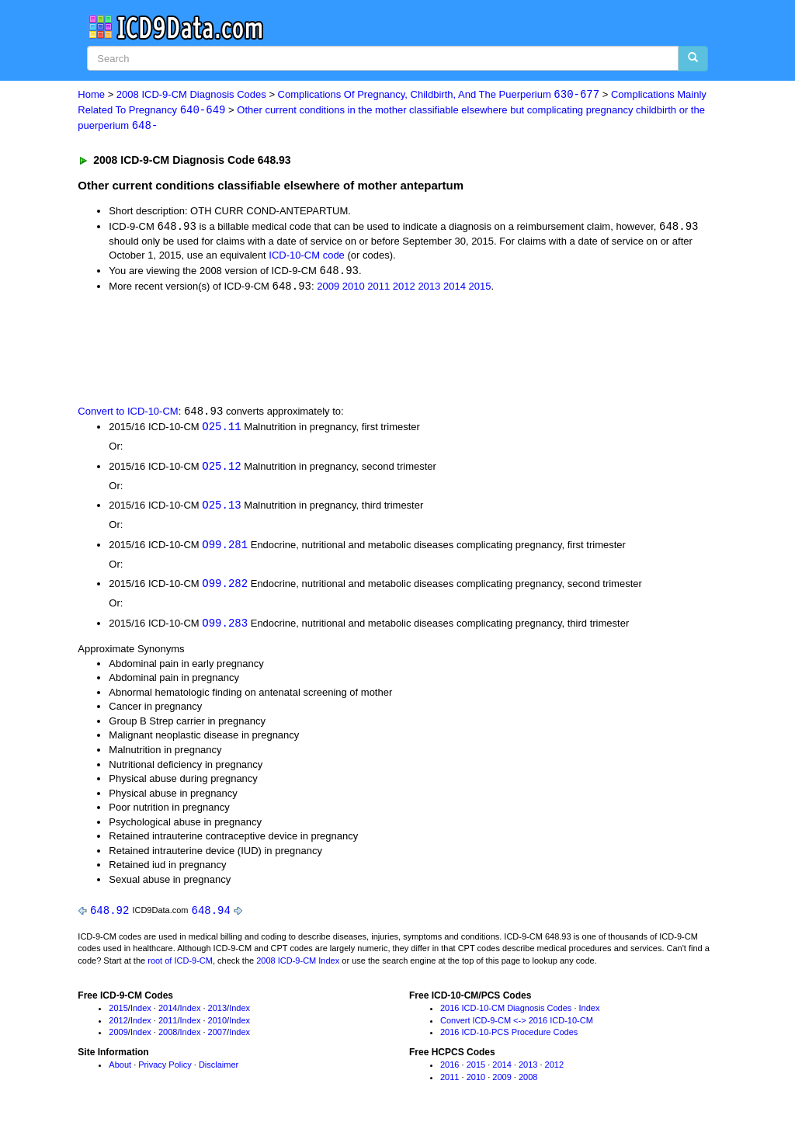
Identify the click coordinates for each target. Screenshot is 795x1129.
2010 (353, 288)
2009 (328, 288)
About (120, 1070)
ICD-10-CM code (307, 256)
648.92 (109, 915)
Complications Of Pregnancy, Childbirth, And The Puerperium (439, 95)
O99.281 (225, 549)
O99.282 (225, 589)
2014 (454, 288)
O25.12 (221, 469)
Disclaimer (218, 1070)
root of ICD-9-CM (180, 966)
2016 (449, 1070)
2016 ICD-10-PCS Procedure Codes (509, 1038)
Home (91, 95)
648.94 (211, 915)
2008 (167, 1038)
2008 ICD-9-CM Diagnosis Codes (191, 95)
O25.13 (221, 509)
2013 (429, 288)
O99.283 (225, 628)
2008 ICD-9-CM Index (297, 966)
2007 (217, 1038)
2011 (378, 288)
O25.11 (221, 429)
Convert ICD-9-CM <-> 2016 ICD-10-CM (516, 1025)
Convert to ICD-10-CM (128, 415)
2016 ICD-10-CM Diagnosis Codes (505, 1014)
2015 (479, 288)
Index (140, 1014)
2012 (404, 288)
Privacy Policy (164, 1070)
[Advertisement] (354, 350)
